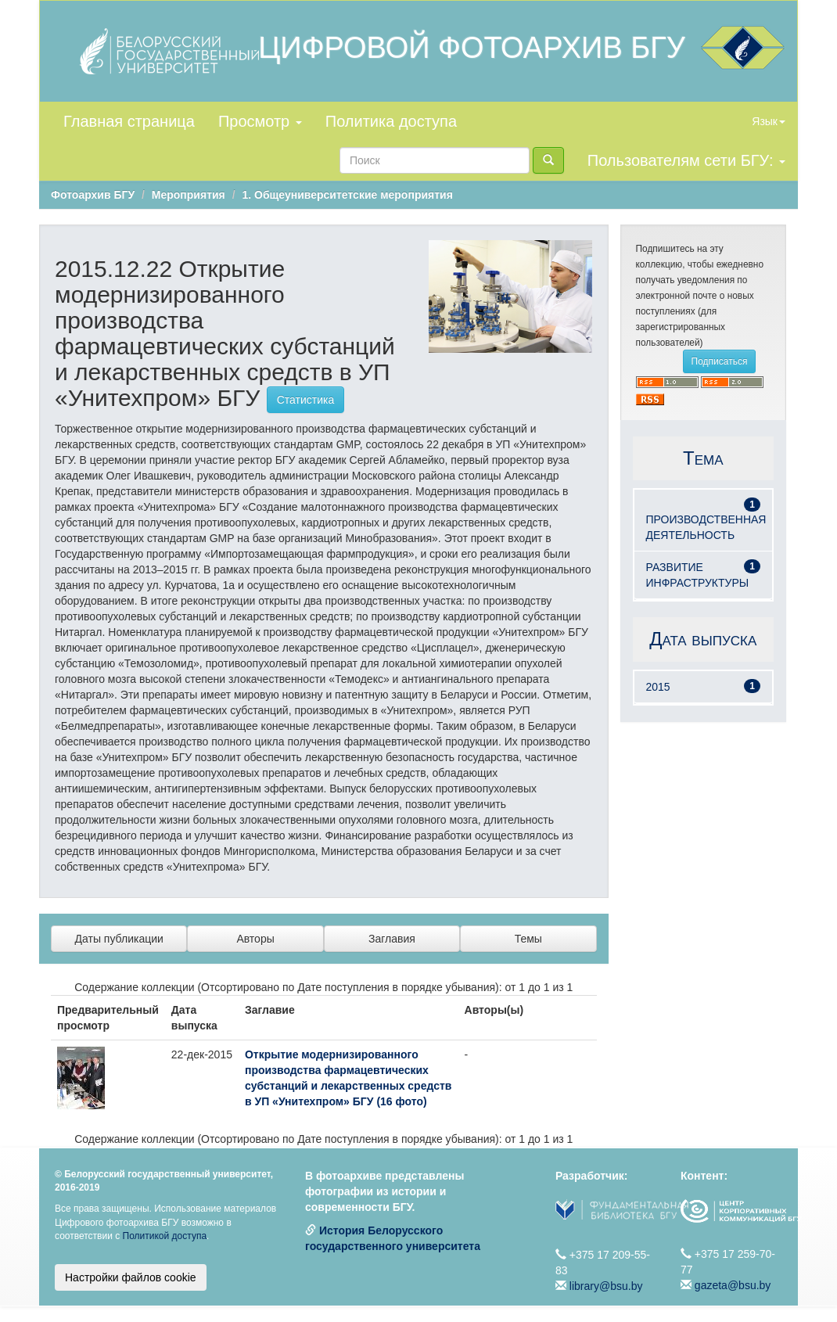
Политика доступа (391, 121)
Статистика (306, 399)
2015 (658, 687)
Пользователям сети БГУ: (686, 160)
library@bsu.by (606, 1286)
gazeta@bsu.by (733, 1285)
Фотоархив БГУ (93, 195)
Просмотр (260, 121)
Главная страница (129, 121)
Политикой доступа (165, 1235)
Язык (768, 121)
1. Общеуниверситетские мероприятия (347, 195)
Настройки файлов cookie (130, 1277)
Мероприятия (188, 195)
